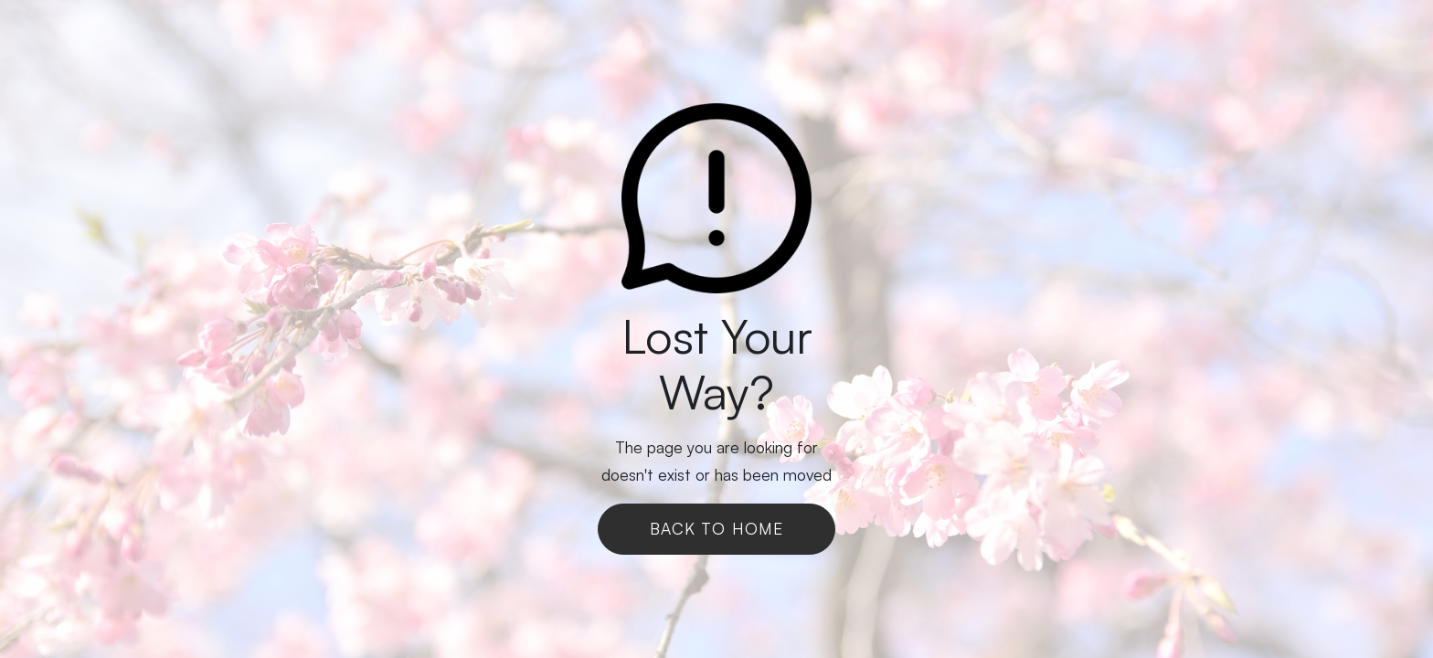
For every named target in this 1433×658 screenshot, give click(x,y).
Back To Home (716, 528)
